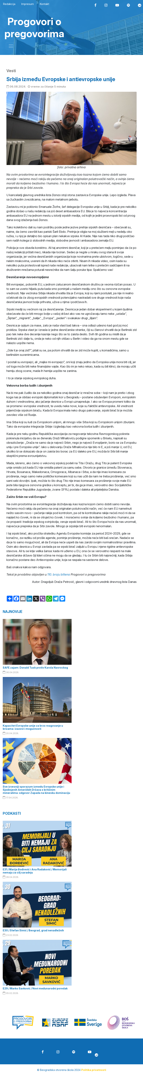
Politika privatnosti (93, 1069)
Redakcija (9, 4)
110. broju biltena (58, 574)
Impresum (27, 4)
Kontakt (44, 4)
